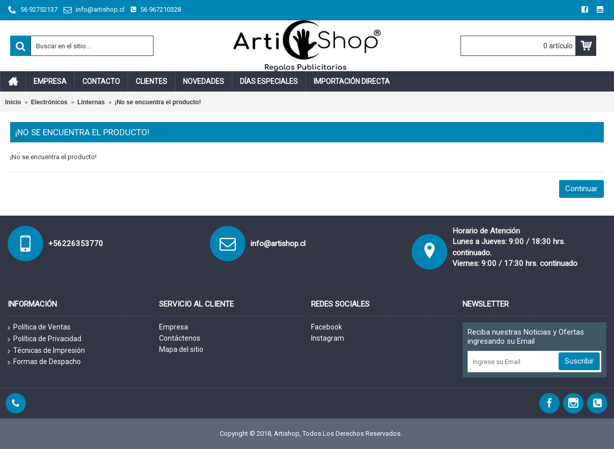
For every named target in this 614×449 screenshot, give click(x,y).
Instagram (327, 338)
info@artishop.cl (278, 243)
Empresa (173, 327)
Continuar (581, 188)
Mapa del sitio (181, 349)
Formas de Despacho (44, 362)
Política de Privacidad (44, 339)
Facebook (326, 327)
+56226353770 (75, 243)
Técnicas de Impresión (46, 350)
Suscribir (579, 361)
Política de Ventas (39, 327)
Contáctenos (179, 338)
